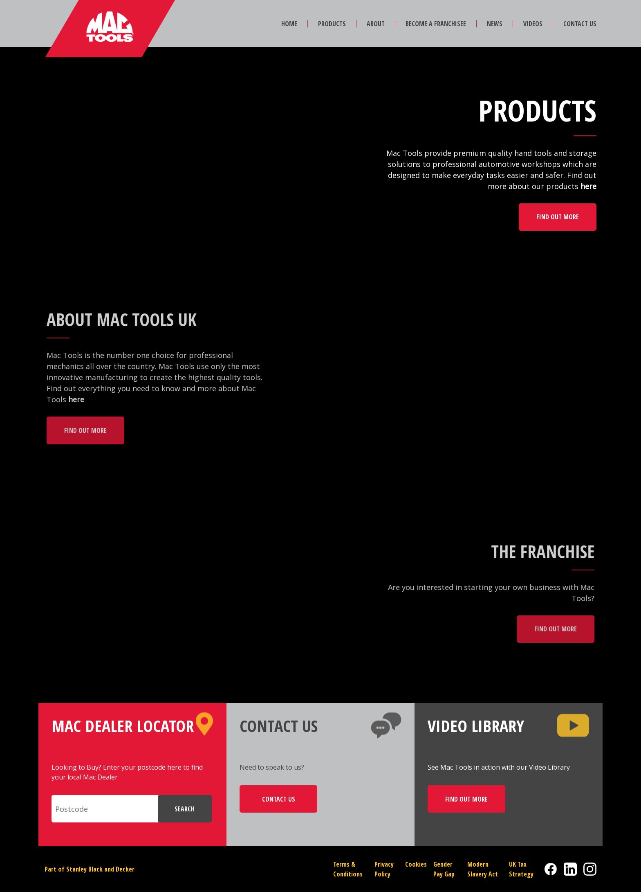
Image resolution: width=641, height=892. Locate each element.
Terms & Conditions (348, 869)
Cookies (416, 864)
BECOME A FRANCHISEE (436, 23)
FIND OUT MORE (557, 216)
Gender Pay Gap (444, 869)
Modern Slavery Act (482, 869)
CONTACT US (579, 23)
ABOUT (376, 23)
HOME (289, 23)
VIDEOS (532, 23)
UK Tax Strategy (521, 869)
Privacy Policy (384, 869)
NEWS (494, 23)
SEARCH (185, 808)
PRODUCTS (332, 23)
